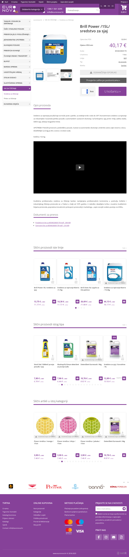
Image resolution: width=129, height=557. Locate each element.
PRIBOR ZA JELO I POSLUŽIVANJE (16, 34)
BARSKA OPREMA (10, 67)
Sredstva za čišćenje (11, 94)
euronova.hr (38, 20)
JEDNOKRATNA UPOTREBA (14, 40)
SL (101, 6)
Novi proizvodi (39, 508)
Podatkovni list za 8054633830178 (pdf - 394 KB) (53, 222)
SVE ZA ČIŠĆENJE (10, 88)
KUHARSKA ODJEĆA (11, 104)
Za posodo (122, 62)
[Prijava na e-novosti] (124, 508)
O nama (14, 2)
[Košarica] (123, 9)
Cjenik (5, 525)
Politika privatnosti (41, 518)
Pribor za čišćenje (10, 98)
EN (109, 6)
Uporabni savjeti (67, 2)
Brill (125, 58)
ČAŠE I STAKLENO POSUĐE (14, 29)
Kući (6, 2)
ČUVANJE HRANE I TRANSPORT (15, 56)
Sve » (124, 248)
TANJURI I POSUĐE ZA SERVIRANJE (12, 22)
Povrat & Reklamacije (41, 521)
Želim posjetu (52, 2)
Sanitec (123, 65)
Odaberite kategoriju (32, 9)
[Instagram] (106, 537)
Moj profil (37, 525)
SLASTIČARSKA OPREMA (13, 83)
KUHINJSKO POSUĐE (12, 45)
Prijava (124, 2)
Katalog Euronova (9, 515)
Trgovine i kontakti (28, 2)
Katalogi (6, 521)
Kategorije (37, 512)
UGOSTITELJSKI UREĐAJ (13, 72)
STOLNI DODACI (10, 77)
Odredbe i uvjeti (39, 515)
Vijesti (41, 2)
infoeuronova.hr (55, 12)
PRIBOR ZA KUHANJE (12, 50)
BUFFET (7, 61)
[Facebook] (98, 537)
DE (113, 6)
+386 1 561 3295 (54, 9)
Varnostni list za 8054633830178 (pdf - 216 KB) (52, 225)
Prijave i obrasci (8, 518)
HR (105, 6)
